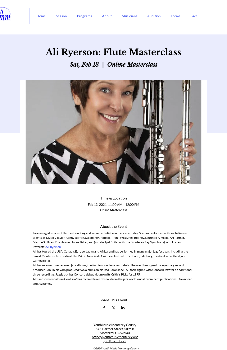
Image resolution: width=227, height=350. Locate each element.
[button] (61, 16)
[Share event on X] (113, 307)
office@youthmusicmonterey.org (115, 337)
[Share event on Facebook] (104, 307)
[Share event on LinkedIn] (123, 307)
